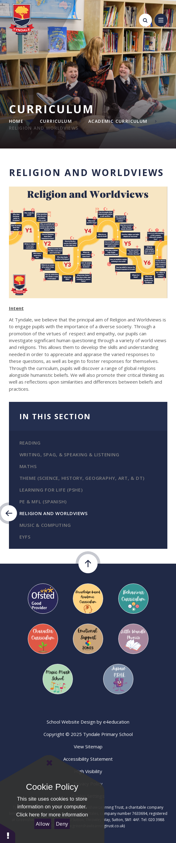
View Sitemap (88, 746)
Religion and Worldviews (44, 128)
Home (16, 121)
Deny (62, 823)
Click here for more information (52, 815)
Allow (42, 823)
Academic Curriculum (118, 121)
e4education (116, 722)
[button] (7, 833)
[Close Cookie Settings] (49, 763)
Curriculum (56, 121)
